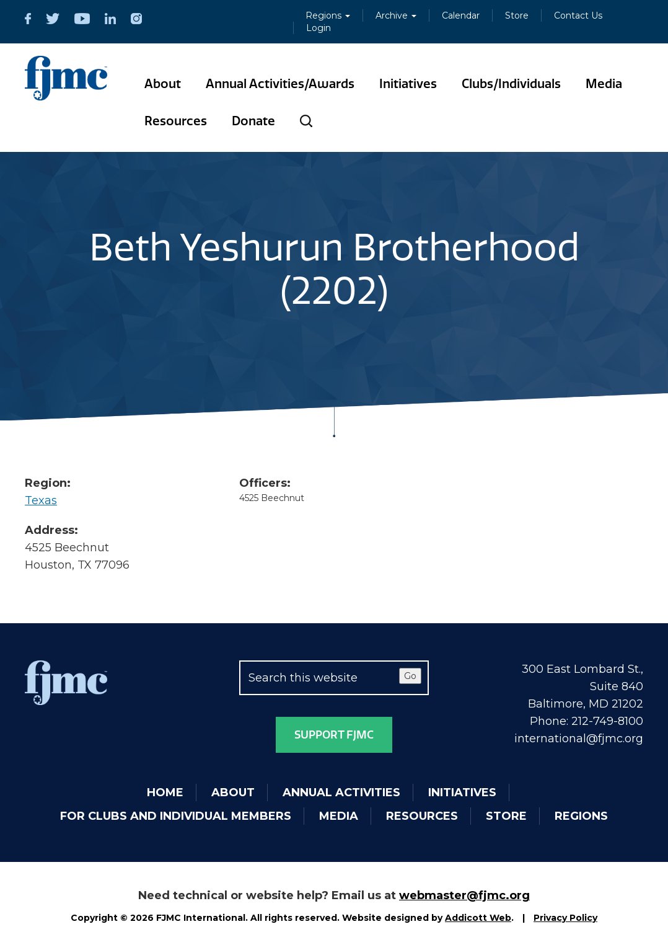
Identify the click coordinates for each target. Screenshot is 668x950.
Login (318, 27)
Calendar (461, 15)
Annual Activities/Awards (280, 83)
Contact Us (578, 15)
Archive (396, 15)
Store (517, 15)
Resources (175, 120)
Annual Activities (341, 792)
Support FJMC (334, 735)
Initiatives (408, 83)
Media (604, 83)
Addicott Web (478, 917)
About (162, 83)
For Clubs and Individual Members (175, 816)
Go (410, 675)
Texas (41, 500)
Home (165, 792)
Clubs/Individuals (511, 83)
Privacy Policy (565, 917)
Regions (327, 15)
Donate (253, 120)
